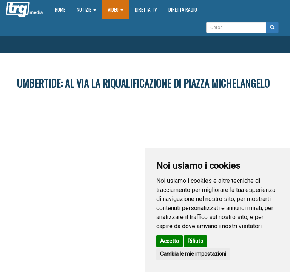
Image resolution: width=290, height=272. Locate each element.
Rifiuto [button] (195, 241)
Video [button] (115, 9)
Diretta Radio (182, 9)
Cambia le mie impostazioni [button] (193, 254)
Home (63, 9)
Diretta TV (146, 9)
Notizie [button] (86, 9)
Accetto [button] (169, 241)
